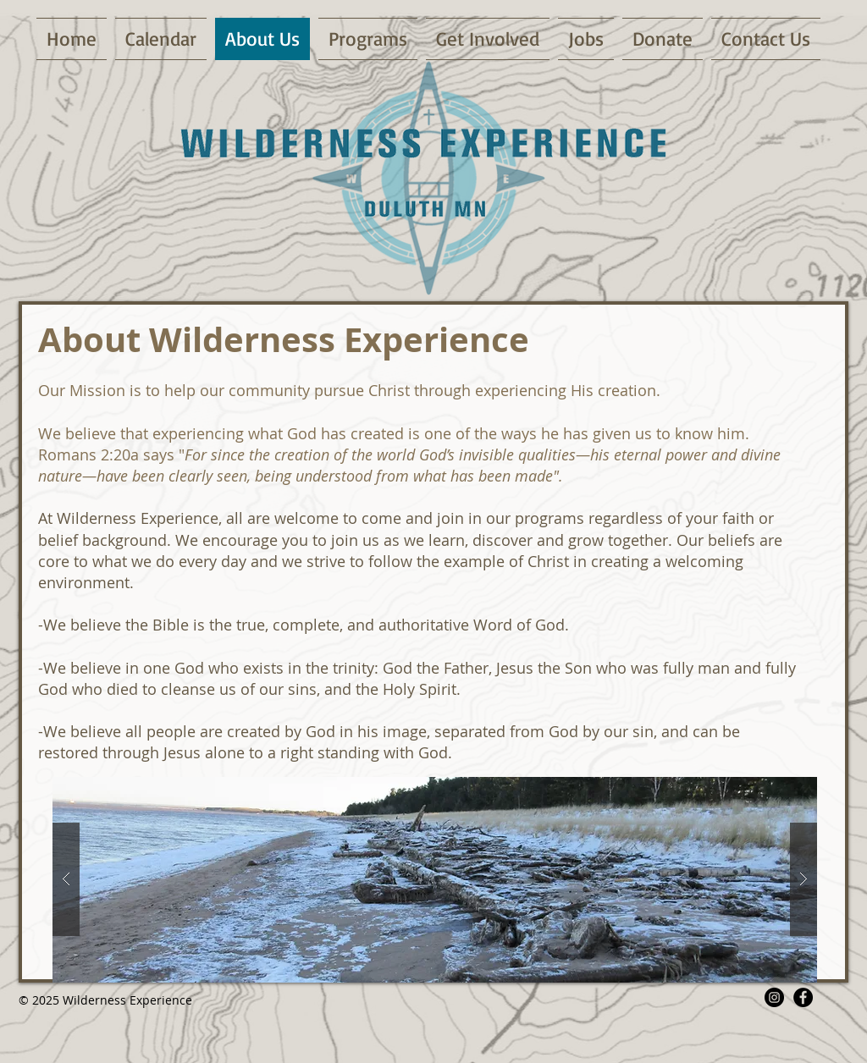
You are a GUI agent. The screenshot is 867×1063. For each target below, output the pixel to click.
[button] (434, 880)
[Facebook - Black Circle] (803, 997)
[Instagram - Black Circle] (774, 997)
